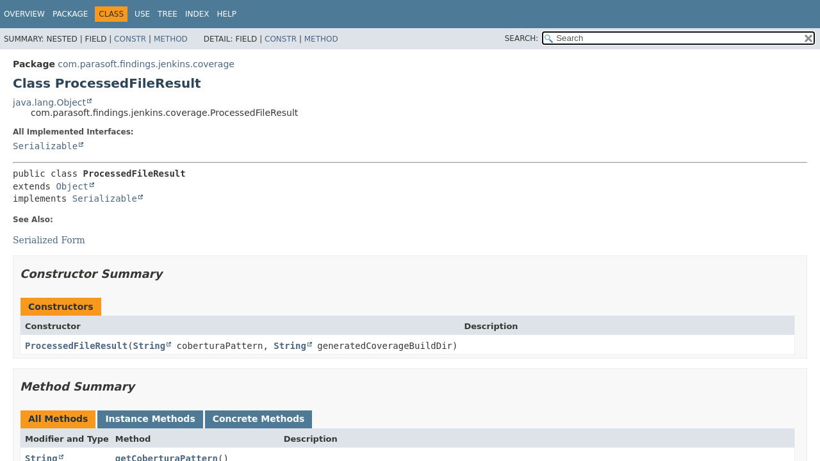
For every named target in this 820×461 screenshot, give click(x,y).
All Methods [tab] (58, 419)
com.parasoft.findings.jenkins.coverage (146, 64)
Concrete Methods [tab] (259, 419)
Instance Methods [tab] (150, 419)
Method (171, 39)
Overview (24, 14)
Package (70, 14)
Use (142, 14)
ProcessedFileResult (76, 346)
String (149, 346)
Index (197, 14)
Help (226, 14)
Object (72, 186)
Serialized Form (49, 240)
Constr (130, 39)
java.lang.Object (49, 102)
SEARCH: (522, 38)
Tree (167, 14)
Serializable (45, 146)
